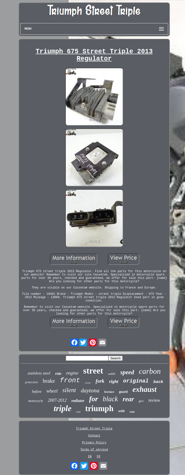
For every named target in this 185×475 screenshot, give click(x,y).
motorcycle (35, 401)
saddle (111, 373)
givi (141, 401)
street (93, 370)
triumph (99, 408)
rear (128, 399)
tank (132, 411)
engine (72, 372)
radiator (78, 401)
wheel (52, 391)
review (154, 400)
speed (127, 372)
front (70, 380)
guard (123, 392)
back (158, 382)
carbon (150, 371)
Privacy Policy (94, 442)
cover (88, 382)
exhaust (144, 389)
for (93, 399)
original (136, 381)
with (121, 411)
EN (90, 456)
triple (63, 408)
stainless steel (39, 373)
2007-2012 (57, 400)
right (113, 381)
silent (69, 390)
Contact (94, 435)
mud (78, 411)
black (110, 399)
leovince (109, 392)
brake (49, 381)
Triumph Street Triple (94, 428)
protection (31, 382)
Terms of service (94, 449)
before (36, 391)
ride (58, 373)
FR (98, 456)
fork (100, 381)
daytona (90, 390)
